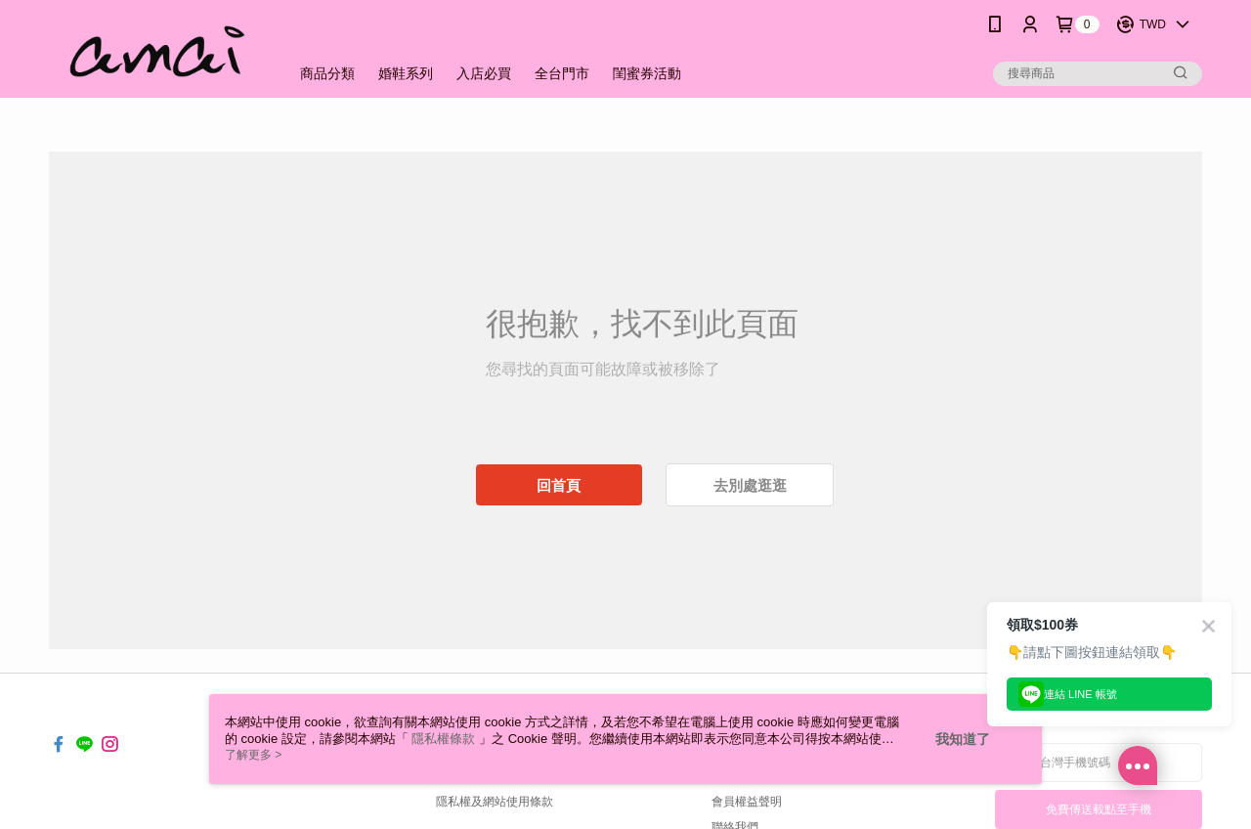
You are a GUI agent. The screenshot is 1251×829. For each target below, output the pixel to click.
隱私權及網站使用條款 (494, 801)
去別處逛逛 (750, 485)
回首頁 (559, 485)
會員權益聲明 (747, 801)
